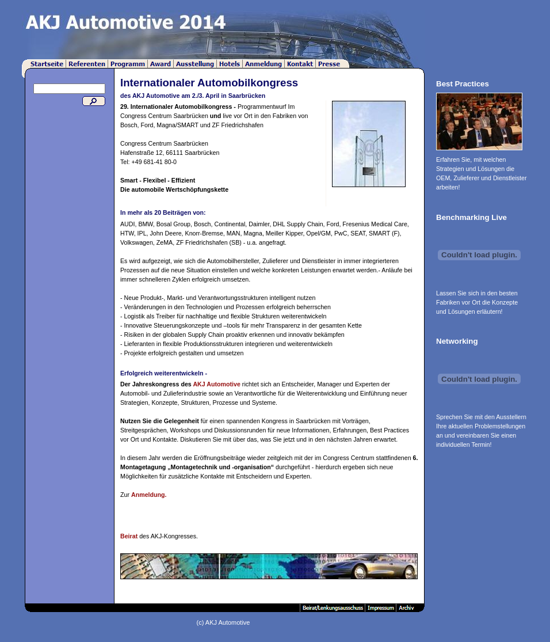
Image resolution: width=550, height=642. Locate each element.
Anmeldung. (149, 494)
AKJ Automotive (216, 384)
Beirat (129, 536)
